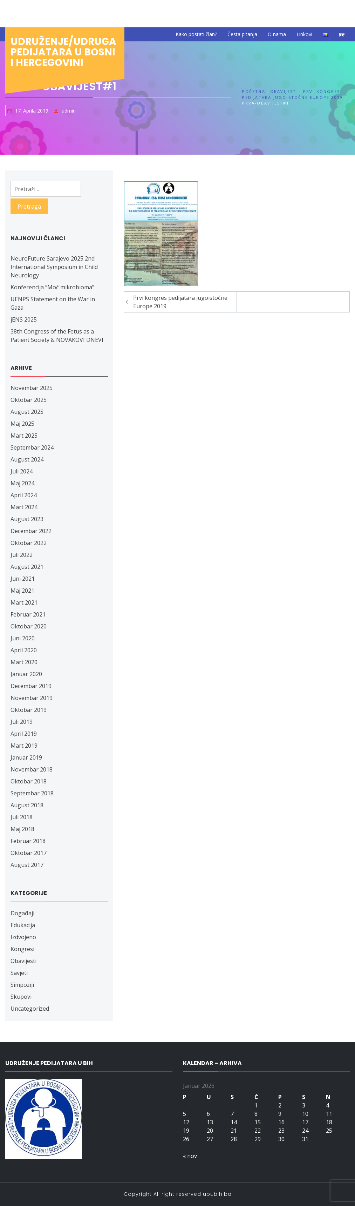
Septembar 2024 (32, 447)
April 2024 (24, 495)
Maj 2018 (22, 829)
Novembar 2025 (32, 388)
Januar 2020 (26, 674)
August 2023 (27, 519)
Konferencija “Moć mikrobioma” (52, 287)
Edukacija (23, 925)
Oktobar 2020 (29, 626)
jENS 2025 (24, 319)
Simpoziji (22, 985)
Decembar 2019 (31, 686)
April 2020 (24, 650)
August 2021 (27, 567)
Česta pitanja (242, 34)
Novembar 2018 (32, 769)
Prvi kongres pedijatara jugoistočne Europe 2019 (180, 302)
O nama (277, 34)
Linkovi (304, 34)
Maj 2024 (22, 483)
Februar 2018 (28, 841)
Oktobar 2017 (29, 853)
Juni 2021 (23, 578)
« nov (190, 1156)
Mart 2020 (24, 662)
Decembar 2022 (31, 531)
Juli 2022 (22, 555)
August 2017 (27, 865)
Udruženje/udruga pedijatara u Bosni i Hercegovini (63, 52)
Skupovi (21, 996)
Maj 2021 (22, 590)
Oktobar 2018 (29, 781)
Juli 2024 (22, 471)
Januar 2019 (26, 757)
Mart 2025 (24, 435)
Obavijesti (23, 961)
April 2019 (24, 733)
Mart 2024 (24, 507)
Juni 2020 (23, 638)
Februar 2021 (28, 614)
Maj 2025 (22, 423)
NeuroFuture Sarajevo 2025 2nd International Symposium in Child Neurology (54, 267)
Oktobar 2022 (29, 543)
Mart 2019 (24, 745)
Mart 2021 (24, 602)
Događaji (22, 913)
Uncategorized (30, 1008)
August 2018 (27, 805)
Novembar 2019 (32, 698)
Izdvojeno (23, 937)
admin (69, 110)
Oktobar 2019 (29, 710)
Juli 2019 (22, 722)
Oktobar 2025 (29, 400)
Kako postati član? (196, 34)
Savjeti (19, 973)
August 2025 (27, 412)
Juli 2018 (22, 817)
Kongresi (22, 949)
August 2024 (27, 459)
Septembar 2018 (32, 793)
